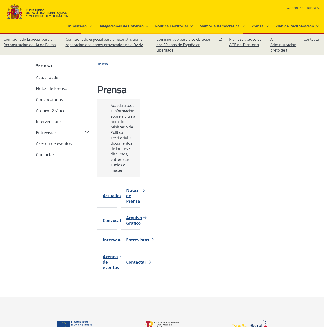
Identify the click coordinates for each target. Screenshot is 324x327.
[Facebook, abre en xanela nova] (279, 275)
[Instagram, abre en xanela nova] (288, 275)
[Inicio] (106, 64)
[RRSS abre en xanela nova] (315, 275)
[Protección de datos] (147, 274)
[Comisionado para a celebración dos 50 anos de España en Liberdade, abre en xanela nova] (189, 45)
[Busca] (313, 8)
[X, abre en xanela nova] (297, 275)
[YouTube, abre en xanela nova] (306, 275)
